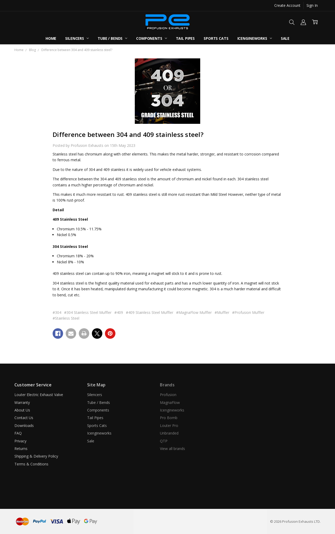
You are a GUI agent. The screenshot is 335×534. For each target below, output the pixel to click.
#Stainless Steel (66, 318)
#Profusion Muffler (248, 312)
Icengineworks (254, 38)
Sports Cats (216, 38)
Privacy (20, 440)
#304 (57, 312)
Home (51, 38)
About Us (22, 410)
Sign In (312, 5)
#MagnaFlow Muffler (194, 312)
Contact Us (23, 417)
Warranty (22, 402)
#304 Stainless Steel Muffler (87, 312)
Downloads (24, 425)
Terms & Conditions (31, 463)
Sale (285, 38)
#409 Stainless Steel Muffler (149, 312)
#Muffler (222, 312)
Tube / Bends (112, 38)
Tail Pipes (185, 38)
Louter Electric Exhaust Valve (38, 394)
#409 (118, 312)
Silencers (77, 38)
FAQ (18, 433)
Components (151, 38)
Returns (20, 448)
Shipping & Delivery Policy (36, 456)
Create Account (287, 5)
